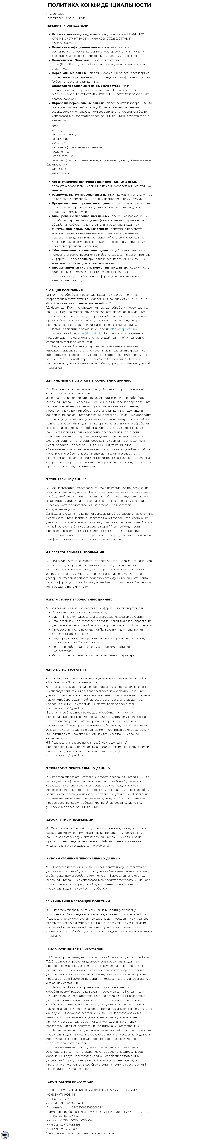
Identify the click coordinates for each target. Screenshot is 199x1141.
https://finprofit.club (123, 329)
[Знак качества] (5, 1135)
